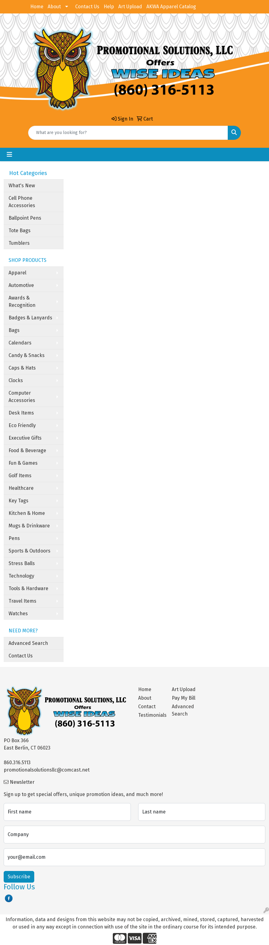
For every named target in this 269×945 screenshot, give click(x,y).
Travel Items (22, 601)
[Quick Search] (128, 133)
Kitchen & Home (27, 513)
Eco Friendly (22, 425)
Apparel (17, 273)
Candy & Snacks (27, 355)
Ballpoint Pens (25, 218)
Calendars (20, 343)
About (54, 6)
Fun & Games (23, 463)
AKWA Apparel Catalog (171, 6)
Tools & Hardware (28, 588)
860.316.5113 (17, 762)
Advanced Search (28, 643)
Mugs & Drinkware (29, 526)
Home (36, 6)
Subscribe (19, 877)
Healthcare (21, 488)
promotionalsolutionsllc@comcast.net (47, 770)
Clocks (16, 380)
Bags (14, 330)
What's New (22, 185)
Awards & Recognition (22, 301)
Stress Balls (22, 563)
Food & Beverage (27, 450)
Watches (18, 613)
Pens (14, 538)
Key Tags (18, 501)
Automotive (21, 285)
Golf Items (20, 475)
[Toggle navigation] (9, 154)
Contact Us (87, 6)
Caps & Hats (22, 368)
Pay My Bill (183, 698)
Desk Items (21, 413)
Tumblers (19, 243)
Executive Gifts (25, 438)
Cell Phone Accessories (22, 201)
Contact (147, 706)
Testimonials (151, 715)
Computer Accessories (22, 396)
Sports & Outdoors (29, 551)
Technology (21, 576)
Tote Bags (20, 230)
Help (109, 6)
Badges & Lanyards (30, 318)
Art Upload (130, 6)
